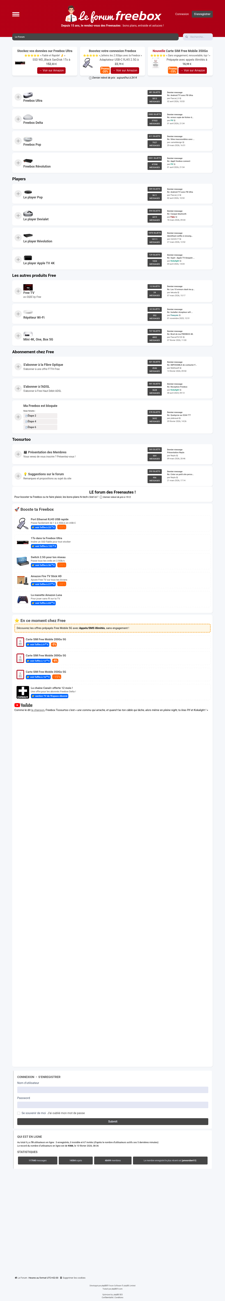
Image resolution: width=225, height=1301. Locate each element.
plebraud (174, 418)
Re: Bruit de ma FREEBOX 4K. (180, 334)
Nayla (173, 455)
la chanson (38, 710)
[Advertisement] (112, 1221)
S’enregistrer (49, 1077)
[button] (15, 14)
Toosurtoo (21, 439)
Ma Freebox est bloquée (40, 406)
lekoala (174, 292)
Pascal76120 (176, 337)
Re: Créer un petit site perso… (180, 474)
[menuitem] (73, 1277)
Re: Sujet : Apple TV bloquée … (181, 258)
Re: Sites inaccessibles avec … (180, 139)
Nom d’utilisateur (28, 1083)
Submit (112, 1121)
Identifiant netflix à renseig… (180, 236)
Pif (172, 120)
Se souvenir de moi (34, 1113)
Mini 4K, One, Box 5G (38, 339)
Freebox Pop (32, 144)
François (174, 315)
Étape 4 (30, 421)
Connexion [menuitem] (182, 14)
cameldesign (176, 142)
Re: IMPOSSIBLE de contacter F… (182, 365)
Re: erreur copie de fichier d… (180, 117)
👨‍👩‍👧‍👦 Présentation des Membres (44, 452)
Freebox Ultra (32, 100)
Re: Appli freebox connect (178, 161)
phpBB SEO (118, 1295)
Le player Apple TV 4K (39, 263)
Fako (173, 217)
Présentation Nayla (175, 452)
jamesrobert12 (189, 1160)
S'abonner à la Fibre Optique (43, 365)
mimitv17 (175, 239)
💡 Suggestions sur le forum (43, 474)
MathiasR (175, 368)
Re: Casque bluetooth (176, 214)
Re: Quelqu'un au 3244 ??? (179, 415)
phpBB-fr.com (117, 1289)
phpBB (104, 1286)
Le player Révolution (37, 241)
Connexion (25, 1077)
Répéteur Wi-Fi (34, 317)
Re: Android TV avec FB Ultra (180, 95)
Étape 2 (30, 415)
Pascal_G (175, 98)
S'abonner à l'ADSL (36, 386)
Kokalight (175, 261)
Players (19, 179)
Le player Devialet (36, 219)
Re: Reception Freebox (177, 387)
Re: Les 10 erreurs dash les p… (181, 289)
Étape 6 (30, 427)
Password (23, 1098)
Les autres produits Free (34, 275)
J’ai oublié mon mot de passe (66, 1113)
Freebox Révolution (37, 166)
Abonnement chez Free (33, 351)
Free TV (28, 293)
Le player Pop (33, 197)
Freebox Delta (33, 123)
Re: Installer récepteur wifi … (180, 312)
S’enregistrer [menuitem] (202, 14)
